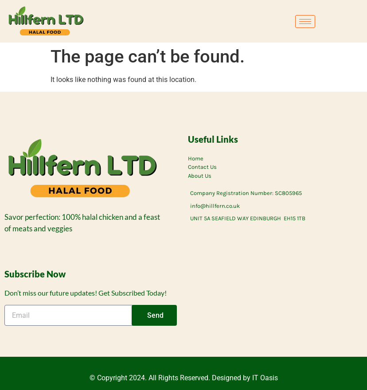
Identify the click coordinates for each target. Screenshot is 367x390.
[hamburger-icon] (305, 21)
